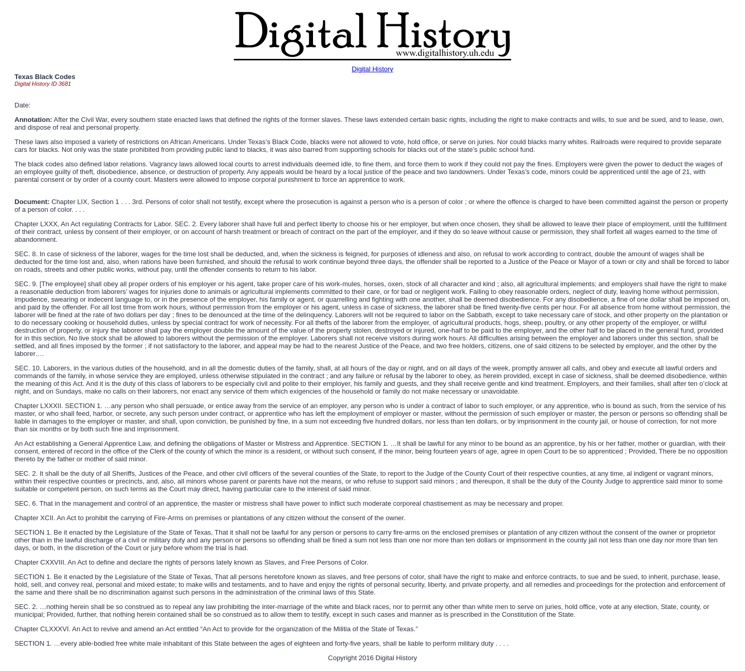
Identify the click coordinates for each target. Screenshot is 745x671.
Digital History (372, 69)
